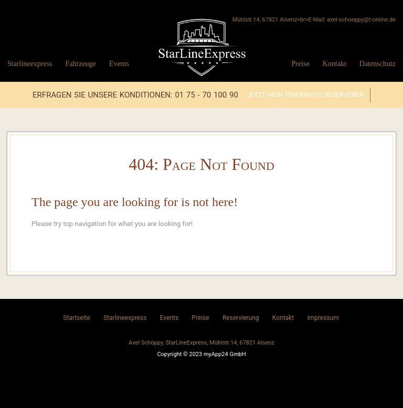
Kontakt (334, 64)
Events (119, 64)
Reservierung (240, 317)
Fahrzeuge (81, 64)
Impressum (322, 317)
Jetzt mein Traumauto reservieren (305, 95)
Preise (300, 64)
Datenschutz (377, 64)
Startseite (76, 317)
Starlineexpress (29, 64)
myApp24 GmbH (225, 354)
